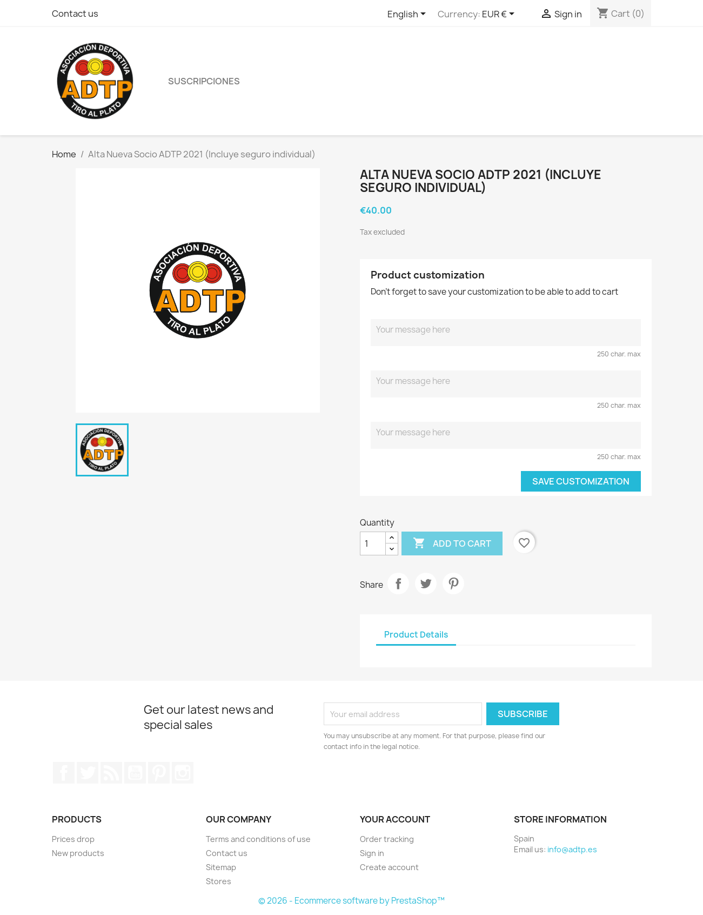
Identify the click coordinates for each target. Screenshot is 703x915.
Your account (395, 819)
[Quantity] (373, 543)
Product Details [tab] (416, 634)
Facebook (64, 773)
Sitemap (221, 867)
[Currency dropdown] (500, 14)
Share (398, 583)
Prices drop (73, 839)
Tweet (426, 583)
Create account (389, 867)
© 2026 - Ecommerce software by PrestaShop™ (351, 900)
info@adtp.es (572, 849)
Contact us (75, 13)
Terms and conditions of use (258, 839)
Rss (111, 773)
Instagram (182, 773)
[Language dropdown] (408, 14)
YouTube (135, 773)
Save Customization (581, 481)
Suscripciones (204, 81)
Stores (218, 881)
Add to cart (452, 543)
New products (78, 853)
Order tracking (387, 839)
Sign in (372, 853)
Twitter (87, 773)
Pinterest (453, 583)
